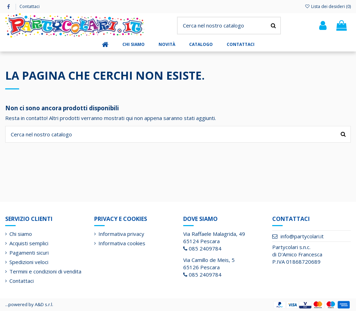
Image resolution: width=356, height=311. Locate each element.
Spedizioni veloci (28, 261)
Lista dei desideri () (328, 6)
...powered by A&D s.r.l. (29, 304)
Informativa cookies (121, 243)
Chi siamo (20, 233)
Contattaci (29, 6)
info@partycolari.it (302, 236)
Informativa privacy (121, 233)
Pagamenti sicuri (29, 252)
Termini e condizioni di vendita (45, 271)
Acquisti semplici (28, 243)
